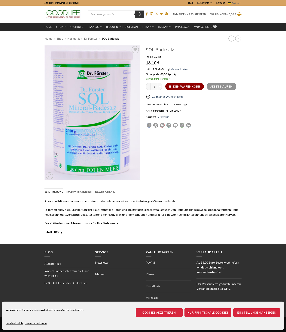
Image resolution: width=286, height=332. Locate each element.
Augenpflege (52, 263)
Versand (207, 284)
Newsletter (102, 262)
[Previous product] (238, 38)
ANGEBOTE (77, 27)
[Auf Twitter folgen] (161, 14)
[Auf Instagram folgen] (151, 14)
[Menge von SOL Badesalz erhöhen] (160, 86)
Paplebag (182, 27)
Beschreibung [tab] (53, 191)
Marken (100, 274)
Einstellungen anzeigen (256, 312)
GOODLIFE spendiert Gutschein (65, 283)
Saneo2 (96, 27)
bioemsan (132, 27)
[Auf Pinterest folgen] (166, 14)
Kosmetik (73, 38)
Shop (60, 27)
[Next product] (231, 38)
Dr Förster (90, 38)
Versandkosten (179, 69)
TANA (149, 27)
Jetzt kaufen (221, 86)
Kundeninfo (204, 3)
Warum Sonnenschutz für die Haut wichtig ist (66, 273)
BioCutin (113, 27)
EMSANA (164, 27)
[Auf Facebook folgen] (146, 14)
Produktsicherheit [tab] (79, 191)
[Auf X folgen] (156, 14)
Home (48, 26)
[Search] (139, 14)
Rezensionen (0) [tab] (105, 191)
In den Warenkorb (184, 86)
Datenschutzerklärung (36, 323)
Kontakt (220, 2)
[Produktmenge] (154, 86)
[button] (226, 14)
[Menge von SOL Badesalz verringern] (148, 86)
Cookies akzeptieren (159, 312)
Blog (190, 2)
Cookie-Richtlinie (14, 323)
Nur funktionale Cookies (207, 312)
